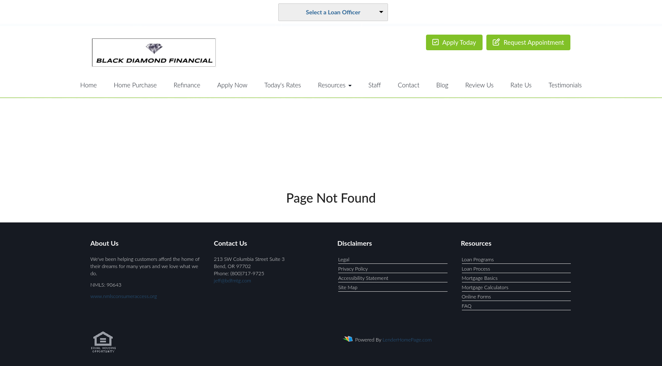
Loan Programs (478, 259)
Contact (408, 85)
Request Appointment (528, 42)
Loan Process (476, 269)
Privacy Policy (353, 269)
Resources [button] (335, 85)
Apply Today (454, 42)
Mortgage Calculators (485, 287)
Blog (442, 85)
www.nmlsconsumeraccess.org (123, 296)
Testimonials (565, 85)
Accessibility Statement (363, 278)
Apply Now (232, 85)
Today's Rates (282, 85)
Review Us (479, 85)
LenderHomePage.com (407, 339)
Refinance (187, 85)
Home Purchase (135, 85)
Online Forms (476, 296)
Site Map (348, 287)
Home (88, 85)
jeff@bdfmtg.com (232, 280)
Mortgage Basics (480, 278)
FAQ (467, 306)
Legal (343, 259)
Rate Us (521, 85)
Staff (375, 85)
